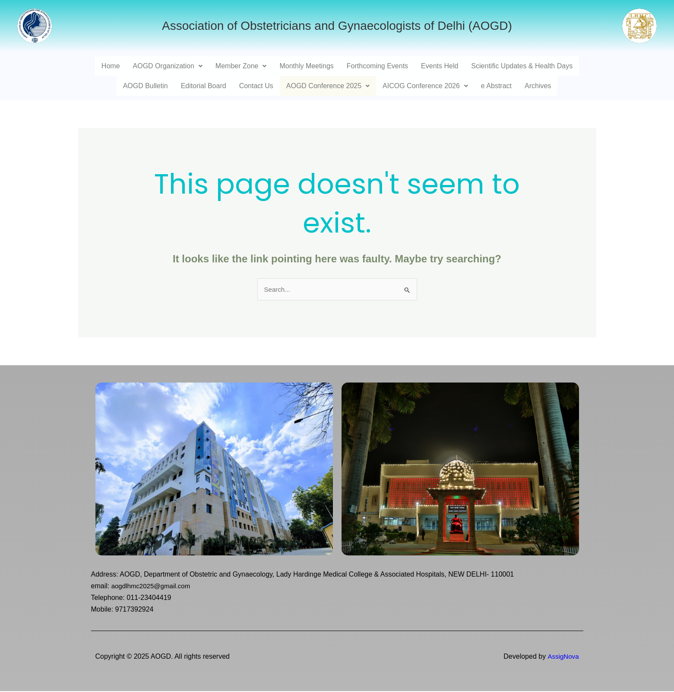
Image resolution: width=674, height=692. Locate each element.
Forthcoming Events (377, 66)
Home (110, 66)
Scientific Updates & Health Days (522, 66)
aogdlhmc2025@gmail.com (153, 586)
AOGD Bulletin (145, 85)
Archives (538, 85)
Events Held (439, 66)
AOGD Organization (168, 66)
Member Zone (241, 66)
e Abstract (496, 85)
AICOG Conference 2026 (425, 85)
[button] (168, 66)
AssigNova (562, 656)
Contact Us (256, 85)
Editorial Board (203, 85)
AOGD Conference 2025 (328, 85)
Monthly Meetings (306, 66)
